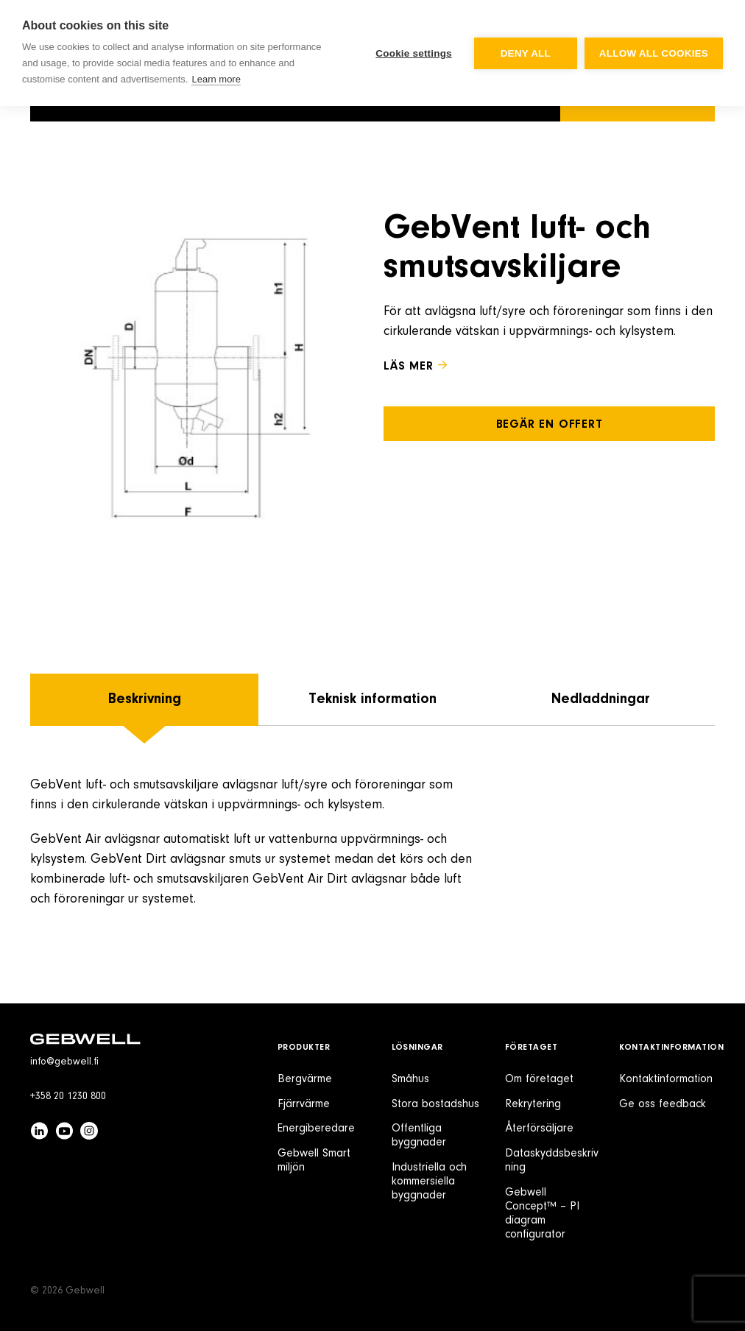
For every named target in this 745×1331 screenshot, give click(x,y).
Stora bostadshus (435, 1104)
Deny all (526, 53)
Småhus (410, 1079)
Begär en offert (549, 425)
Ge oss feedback (662, 1104)
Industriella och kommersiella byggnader (429, 1181)
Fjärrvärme (304, 1104)
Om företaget (539, 1079)
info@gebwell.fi (64, 1062)
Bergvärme (305, 1079)
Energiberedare (316, 1128)
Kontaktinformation (671, 1047)
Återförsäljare (539, 1128)
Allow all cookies (653, 53)
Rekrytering (533, 1104)
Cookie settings (413, 53)
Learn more (215, 79)
